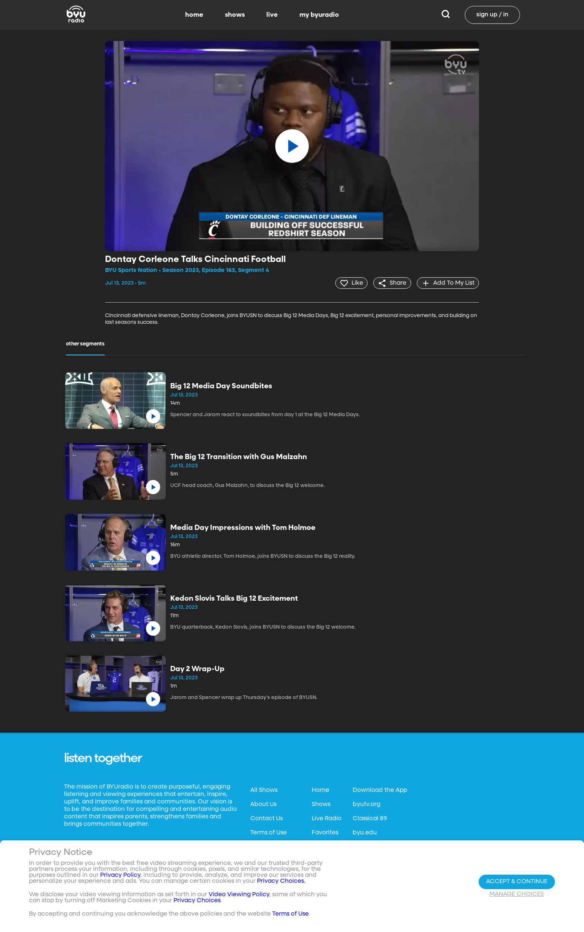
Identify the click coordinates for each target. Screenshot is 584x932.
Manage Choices (516, 894)
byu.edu (365, 832)
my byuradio (319, 15)
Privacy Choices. (281, 881)
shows (235, 15)
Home (320, 790)
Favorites (325, 832)
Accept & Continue (517, 882)
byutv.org (366, 804)
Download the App (380, 790)
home (194, 15)
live (272, 15)
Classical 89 (370, 818)
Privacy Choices (197, 901)
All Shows (263, 790)
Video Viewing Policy (239, 895)
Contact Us (266, 818)
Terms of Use (268, 832)
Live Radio (327, 818)
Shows (321, 804)
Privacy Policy (120, 875)
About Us (263, 804)
